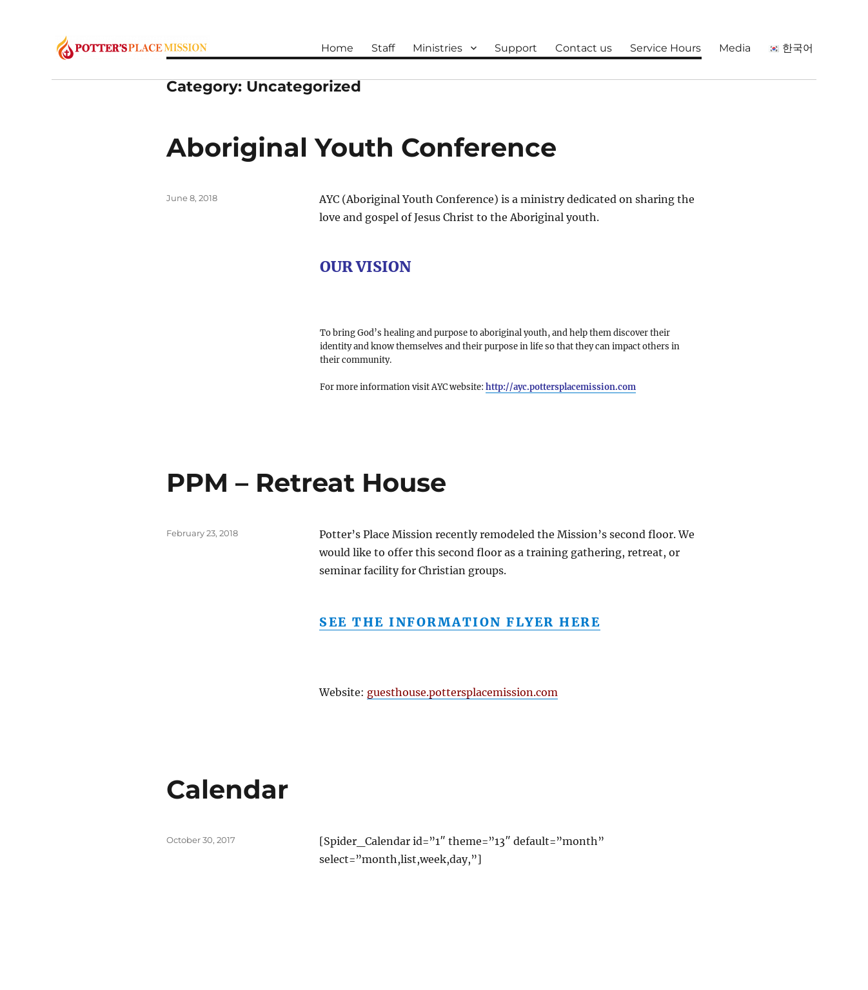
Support (516, 48)
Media (735, 48)
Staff (383, 48)
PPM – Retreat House (306, 482)
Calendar (227, 789)
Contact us (583, 48)
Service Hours (665, 48)
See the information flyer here (459, 622)
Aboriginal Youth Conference (361, 147)
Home (337, 48)
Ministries (437, 48)
